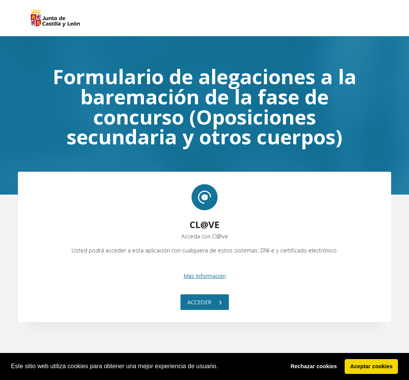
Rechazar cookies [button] (314, 366)
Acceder (204, 302)
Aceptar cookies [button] (371, 366)
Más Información (205, 275)
